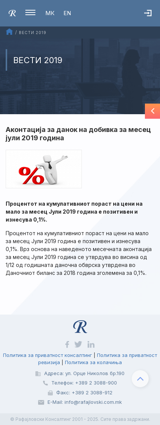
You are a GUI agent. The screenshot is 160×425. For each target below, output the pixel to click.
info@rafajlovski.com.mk (93, 402)
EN (67, 13)
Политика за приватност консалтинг (47, 355)
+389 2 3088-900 (96, 383)
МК (49, 13)
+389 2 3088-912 (92, 392)
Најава (152, 17)
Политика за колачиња (93, 362)
